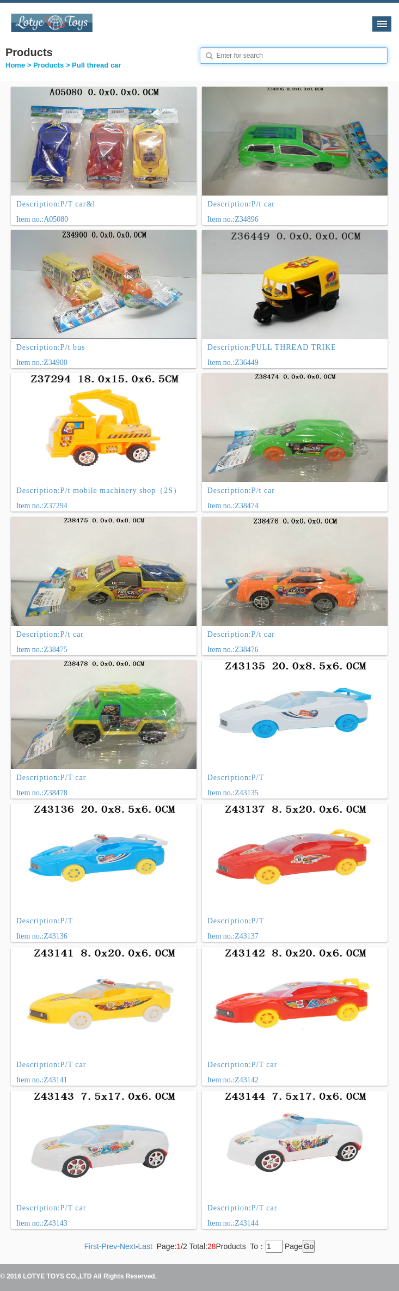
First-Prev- (102, 1246)
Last (145, 1246)
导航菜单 (381, 24)
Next (128, 1246)
